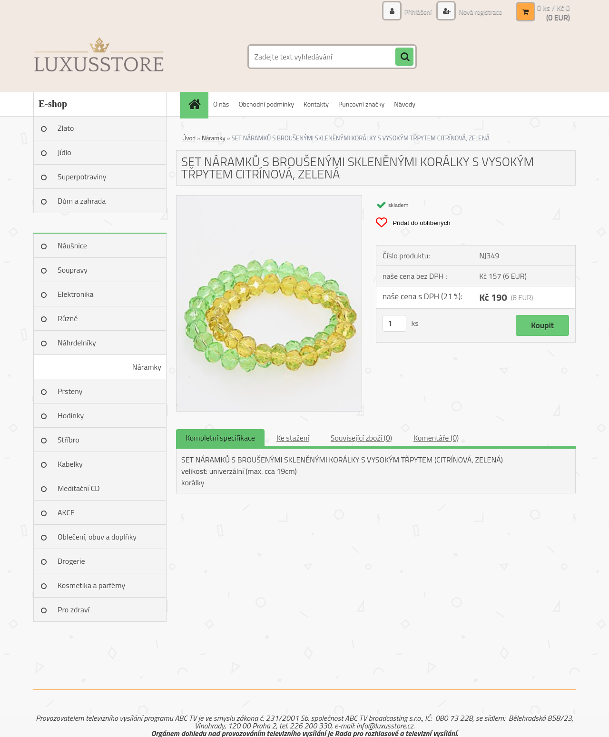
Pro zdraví (73, 609)
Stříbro (68, 439)
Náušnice (72, 245)
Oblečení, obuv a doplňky (97, 536)
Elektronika (75, 294)
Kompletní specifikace (220, 437)
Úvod (189, 138)
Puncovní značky (361, 104)
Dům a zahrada (82, 200)
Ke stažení (292, 437)
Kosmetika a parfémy (91, 585)
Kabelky (70, 464)
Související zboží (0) (361, 437)
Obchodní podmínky (266, 104)
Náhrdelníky (77, 342)
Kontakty (316, 104)
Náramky (146, 367)
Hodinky (71, 415)
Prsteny (70, 391)
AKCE (66, 512)
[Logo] (98, 56)
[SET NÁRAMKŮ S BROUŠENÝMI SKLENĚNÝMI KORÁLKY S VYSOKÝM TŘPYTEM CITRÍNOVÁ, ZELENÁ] (269, 199)
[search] (404, 57)
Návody (404, 104)
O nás (221, 104)
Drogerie (71, 561)
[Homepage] (197, 104)
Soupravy (73, 269)
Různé (68, 318)
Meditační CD (79, 488)
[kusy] (394, 323)
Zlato (66, 128)
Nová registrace (479, 12)
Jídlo (64, 152)
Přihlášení (418, 12)
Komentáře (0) (436, 437)
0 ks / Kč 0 (553, 7)
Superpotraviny (82, 176)
